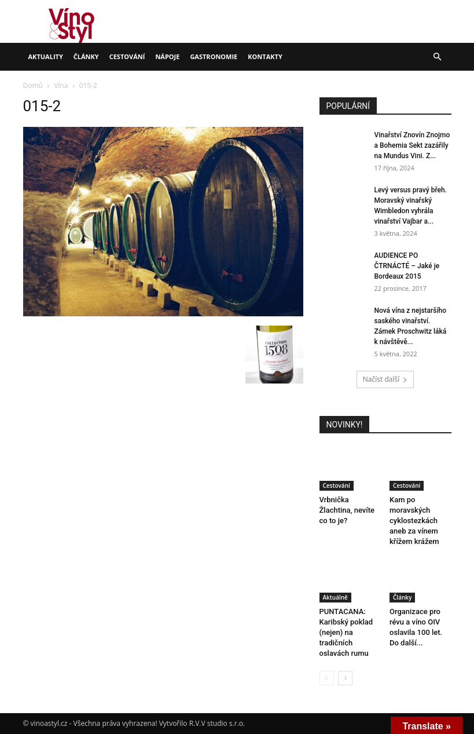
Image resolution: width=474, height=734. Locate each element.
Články (86, 56)
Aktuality (45, 56)
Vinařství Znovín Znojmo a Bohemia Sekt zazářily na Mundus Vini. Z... (412, 145)
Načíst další (385, 379)
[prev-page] (326, 678)
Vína (61, 85)
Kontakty (265, 56)
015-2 (42, 106)
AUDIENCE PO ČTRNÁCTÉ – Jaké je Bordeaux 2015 (407, 265)
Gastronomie (213, 56)
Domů (33, 85)
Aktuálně (335, 597)
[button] (437, 57)
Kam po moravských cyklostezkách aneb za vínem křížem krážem (414, 520)
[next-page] (345, 678)
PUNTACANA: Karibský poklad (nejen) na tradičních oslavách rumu (346, 632)
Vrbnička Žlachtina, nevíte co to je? (346, 510)
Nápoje (167, 56)
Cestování (127, 56)
